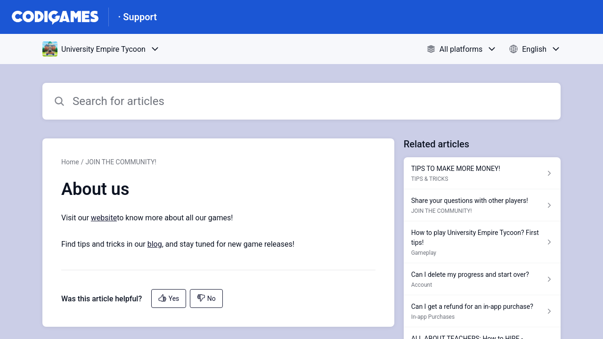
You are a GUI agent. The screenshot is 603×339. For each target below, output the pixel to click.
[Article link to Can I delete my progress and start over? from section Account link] (482, 279)
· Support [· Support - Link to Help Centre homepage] (137, 17)
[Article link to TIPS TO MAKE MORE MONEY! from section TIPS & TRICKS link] (482, 173)
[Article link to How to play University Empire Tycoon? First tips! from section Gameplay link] (482, 242)
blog (154, 244)
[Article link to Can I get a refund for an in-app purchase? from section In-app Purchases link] (482, 311)
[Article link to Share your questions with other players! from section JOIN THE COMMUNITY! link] (482, 205)
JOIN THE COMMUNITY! (120, 162)
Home (70, 162)
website (104, 217)
